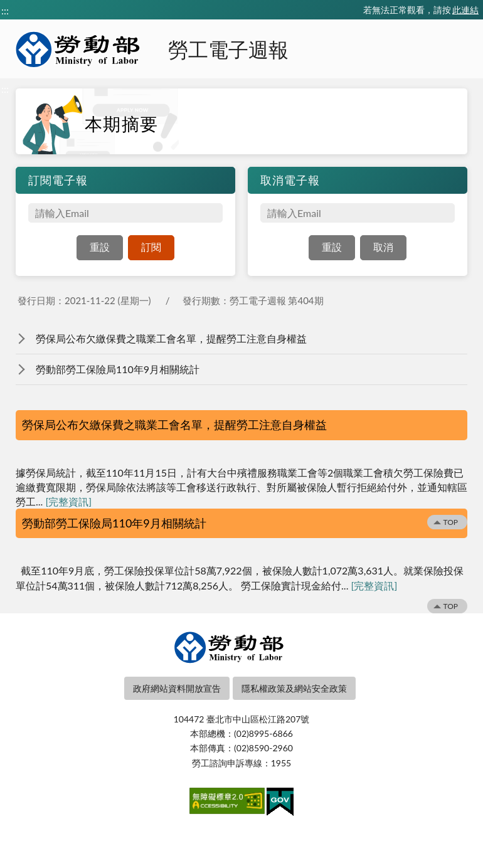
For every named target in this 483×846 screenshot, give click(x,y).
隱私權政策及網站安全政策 (294, 688)
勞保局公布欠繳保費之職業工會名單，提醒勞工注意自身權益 (171, 338)
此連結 (465, 9)
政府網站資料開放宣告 (177, 688)
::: (5, 10)
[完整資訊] (68, 501)
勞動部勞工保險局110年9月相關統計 (117, 369)
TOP (450, 522)
